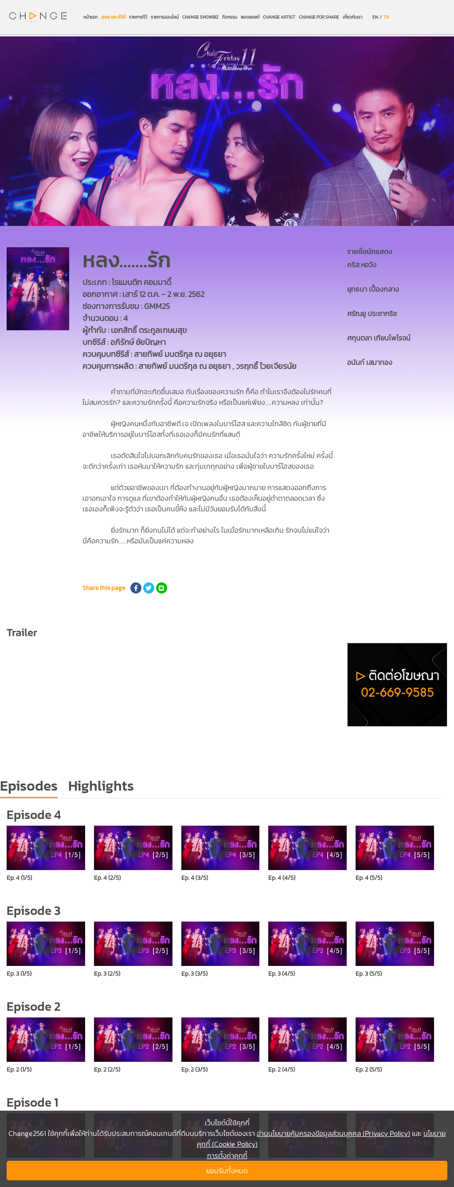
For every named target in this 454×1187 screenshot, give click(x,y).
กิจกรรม (229, 17)
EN (375, 17)
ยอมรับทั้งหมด (227, 1170)
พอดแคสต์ (250, 17)
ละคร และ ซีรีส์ (113, 17)
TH (386, 17)
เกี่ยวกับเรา (352, 17)
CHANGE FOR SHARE (319, 17)
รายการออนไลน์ (165, 17)
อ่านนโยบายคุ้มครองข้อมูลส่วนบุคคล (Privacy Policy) (333, 1133)
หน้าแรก (90, 17)
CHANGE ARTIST (279, 17)
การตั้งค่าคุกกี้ (227, 1155)
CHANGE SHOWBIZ (200, 17)
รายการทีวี (138, 17)
